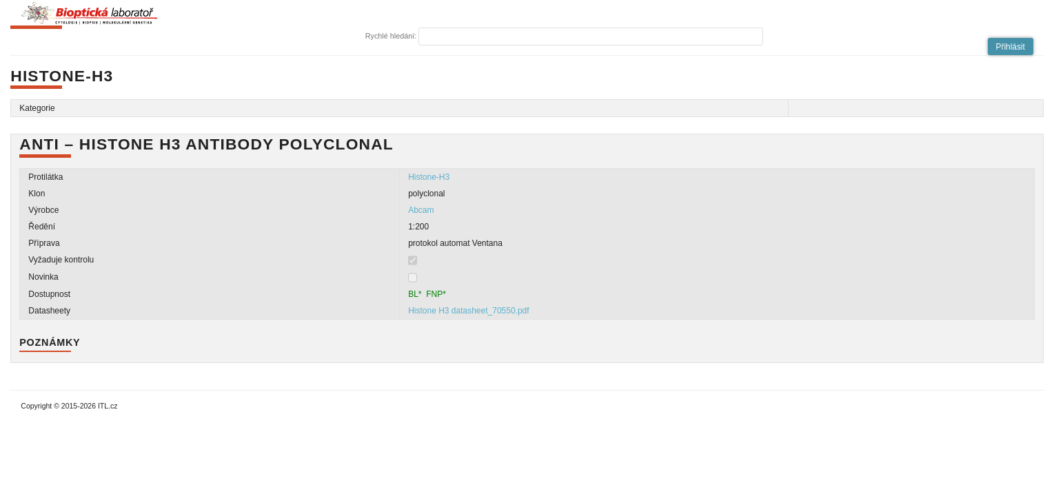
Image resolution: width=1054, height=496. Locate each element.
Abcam (421, 210)
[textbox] (590, 36)
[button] (1010, 46)
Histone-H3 (428, 177)
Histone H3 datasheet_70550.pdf (468, 311)
